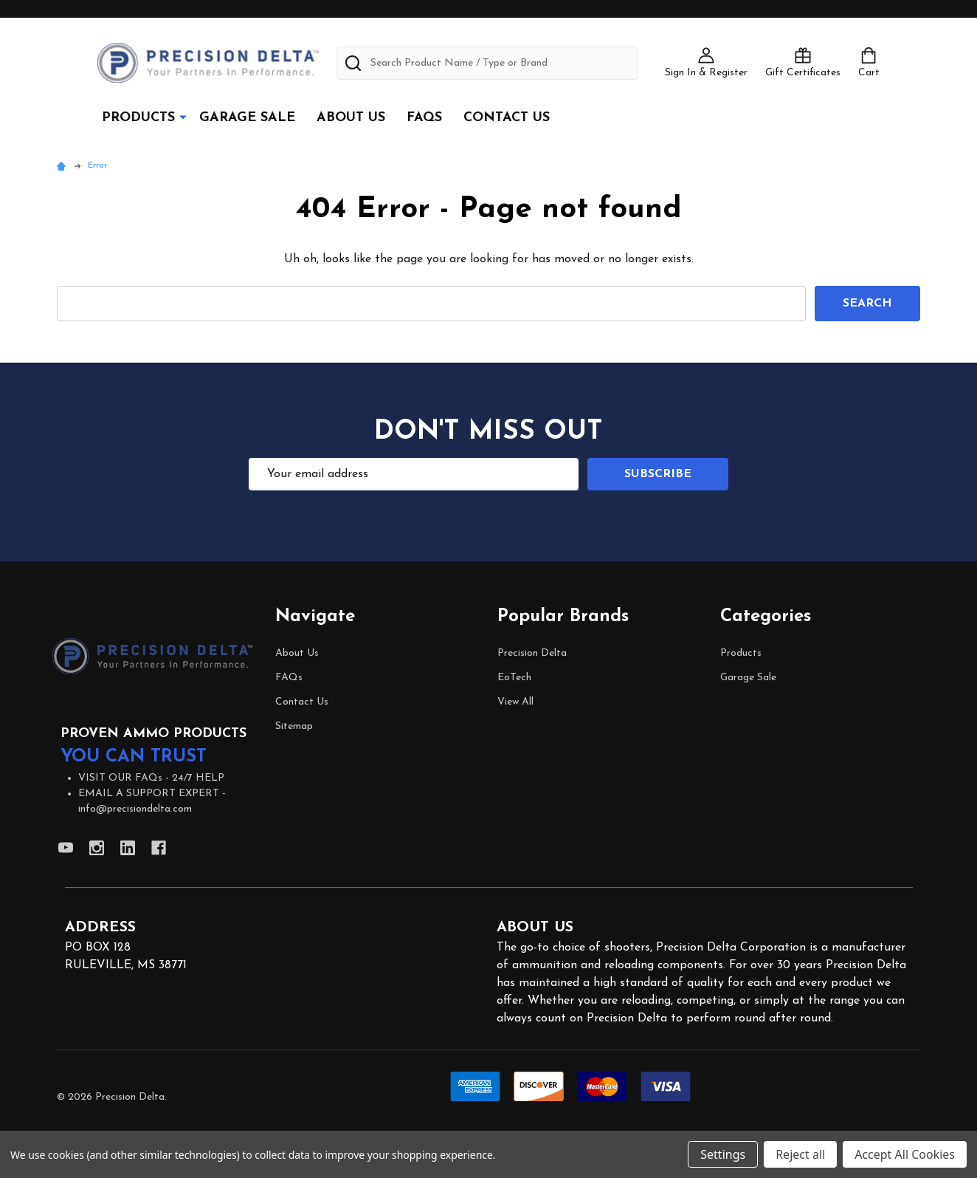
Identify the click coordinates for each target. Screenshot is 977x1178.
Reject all (800, 1154)
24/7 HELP (198, 778)
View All (515, 702)
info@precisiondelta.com (135, 809)
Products (138, 118)
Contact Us (506, 118)
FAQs (424, 118)
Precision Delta (532, 653)
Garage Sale (247, 118)
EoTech (514, 677)
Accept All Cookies (905, 1154)
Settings (722, 1154)
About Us (351, 118)
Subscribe (657, 474)
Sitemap (294, 726)
